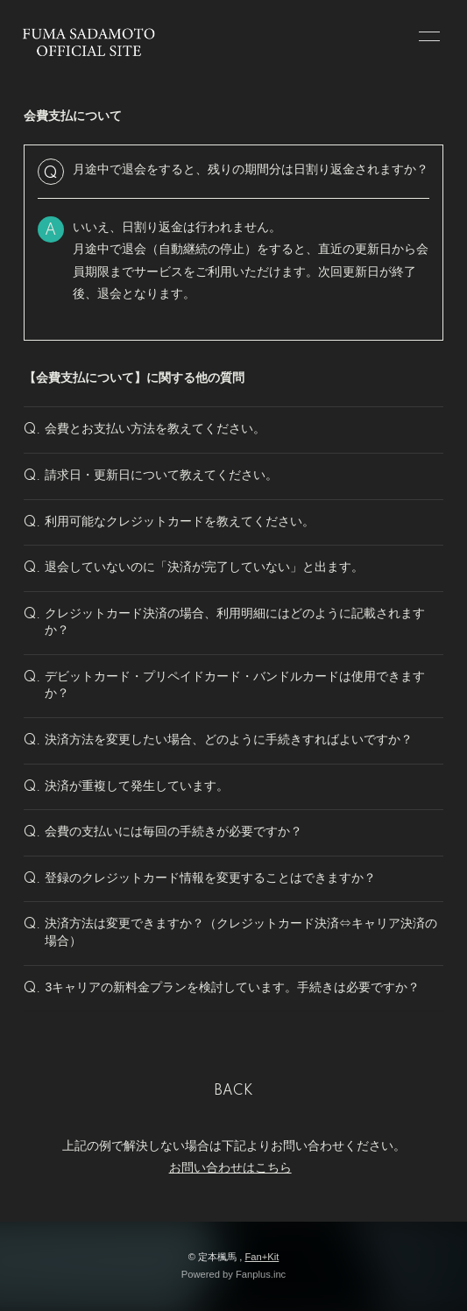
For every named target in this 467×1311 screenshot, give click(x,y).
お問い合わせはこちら (230, 1167)
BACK (234, 1091)
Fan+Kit (261, 1256)
